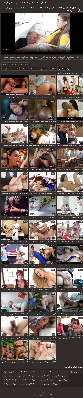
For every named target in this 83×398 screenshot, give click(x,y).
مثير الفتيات (52, 69)
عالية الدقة (23, 69)
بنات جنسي (14, 69)
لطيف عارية (42, 69)
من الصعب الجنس (63, 69)
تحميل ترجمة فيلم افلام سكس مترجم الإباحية (23, 2)
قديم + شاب (32, 69)
